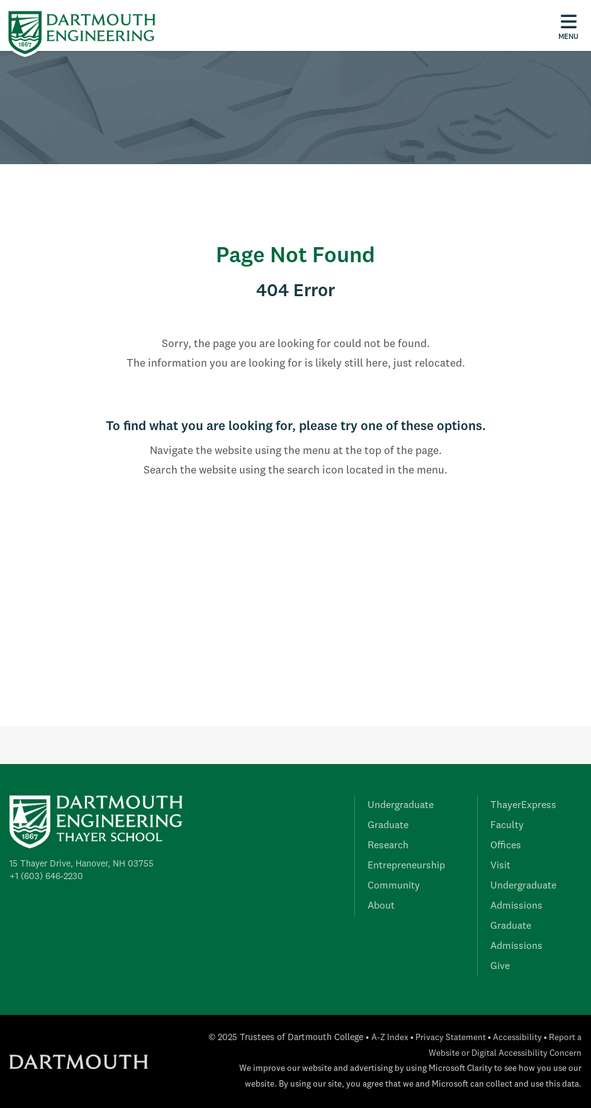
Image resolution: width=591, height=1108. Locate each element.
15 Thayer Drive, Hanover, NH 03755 (81, 864)
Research (388, 846)
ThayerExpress (523, 806)
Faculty (507, 826)
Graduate (388, 826)
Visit (500, 866)
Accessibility (517, 1038)
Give (500, 966)
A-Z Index (389, 1038)
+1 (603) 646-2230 (46, 876)
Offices (505, 846)
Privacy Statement (450, 1038)
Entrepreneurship (406, 866)
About (381, 906)
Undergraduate (401, 806)
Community (394, 886)
